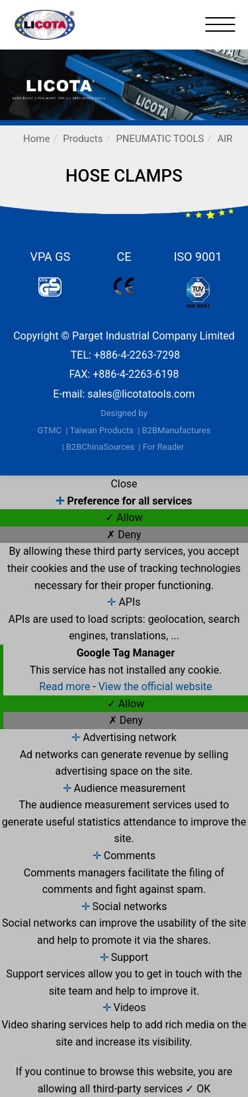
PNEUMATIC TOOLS (160, 139)
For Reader (164, 447)
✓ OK (197, 1088)
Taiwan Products (101, 430)
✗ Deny (123, 534)
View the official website (155, 686)
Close (123, 484)
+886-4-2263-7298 (137, 355)
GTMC (50, 430)
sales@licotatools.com (140, 394)
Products (83, 139)
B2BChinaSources (100, 447)
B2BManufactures (176, 430)
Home (36, 139)
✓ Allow (123, 517)
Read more (66, 686)
